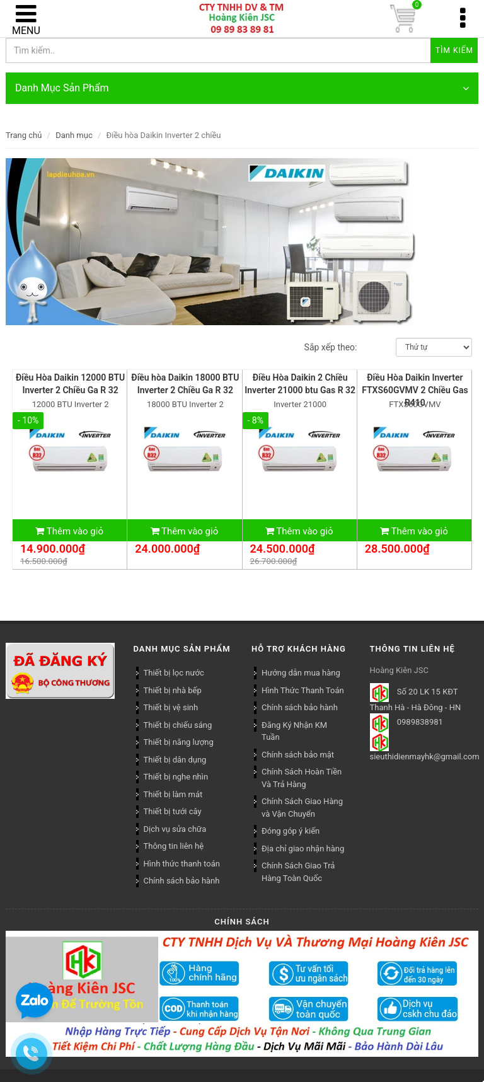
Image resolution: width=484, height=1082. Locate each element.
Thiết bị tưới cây (173, 811)
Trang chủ (24, 135)
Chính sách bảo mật (298, 754)
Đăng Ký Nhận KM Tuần (294, 731)
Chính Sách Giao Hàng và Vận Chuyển (302, 808)
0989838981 (420, 722)
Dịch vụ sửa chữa (175, 829)
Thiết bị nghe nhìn (176, 776)
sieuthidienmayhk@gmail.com (425, 756)
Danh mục (74, 135)
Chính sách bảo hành (300, 707)
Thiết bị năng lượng (179, 742)
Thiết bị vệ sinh (171, 707)
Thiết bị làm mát (173, 794)
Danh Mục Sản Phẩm (242, 88)
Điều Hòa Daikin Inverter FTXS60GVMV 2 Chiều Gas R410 (415, 390)
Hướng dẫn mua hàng (301, 672)
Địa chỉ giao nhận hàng (303, 848)
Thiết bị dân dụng (175, 759)
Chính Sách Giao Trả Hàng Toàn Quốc (298, 872)
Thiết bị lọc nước (174, 672)
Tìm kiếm (454, 50)
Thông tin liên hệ (174, 846)
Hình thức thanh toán (182, 863)
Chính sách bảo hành (182, 880)
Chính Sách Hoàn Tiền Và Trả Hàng (302, 778)
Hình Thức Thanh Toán (303, 690)
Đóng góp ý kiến (291, 831)
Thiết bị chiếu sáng (178, 725)
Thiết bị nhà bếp (173, 690)
